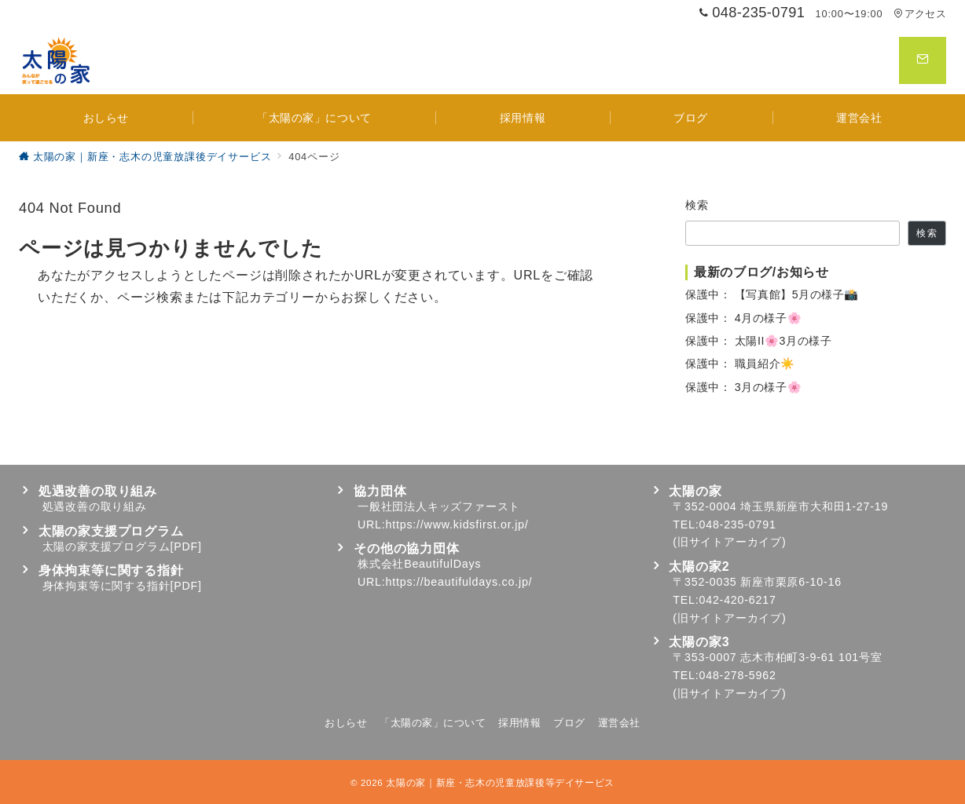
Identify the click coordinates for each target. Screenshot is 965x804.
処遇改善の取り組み (94, 506)
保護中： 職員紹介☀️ (740, 363)
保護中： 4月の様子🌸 (743, 318)
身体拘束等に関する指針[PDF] (122, 585)
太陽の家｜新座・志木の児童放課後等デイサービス (500, 782)
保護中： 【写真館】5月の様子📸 (772, 294)
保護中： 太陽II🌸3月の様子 (758, 340)
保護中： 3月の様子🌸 (743, 387)
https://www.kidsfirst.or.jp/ (457, 524)
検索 (697, 205)
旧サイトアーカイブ (729, 541)
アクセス (919, 14)
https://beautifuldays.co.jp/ (459, 582)
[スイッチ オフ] (922, 60)
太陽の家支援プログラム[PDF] (122, 546)
